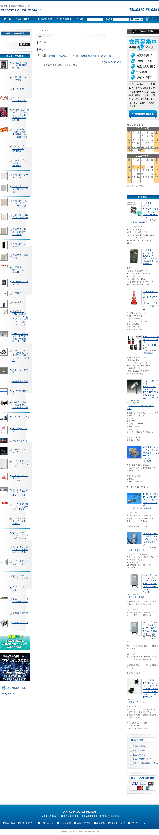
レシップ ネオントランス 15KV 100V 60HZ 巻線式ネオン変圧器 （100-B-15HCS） (150, 583)
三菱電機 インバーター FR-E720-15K (150, 253)
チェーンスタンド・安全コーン (150, 306)
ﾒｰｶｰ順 (74, 55)
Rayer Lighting (19, 440)
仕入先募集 (65, 823)
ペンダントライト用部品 (140, 508)
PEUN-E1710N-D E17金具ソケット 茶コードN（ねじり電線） (151, 500)
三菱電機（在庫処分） (139, 222)
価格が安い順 (87, 55)
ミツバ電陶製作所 (20, 392)
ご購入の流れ (139, 746)
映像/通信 (17, 302)
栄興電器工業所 (20, 381)
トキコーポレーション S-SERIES (20, 148)
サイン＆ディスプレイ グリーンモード (20, 564)
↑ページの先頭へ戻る (111, 61)
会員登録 (100, 823)
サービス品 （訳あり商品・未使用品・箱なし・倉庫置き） (20, 133)
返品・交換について (142, 759)
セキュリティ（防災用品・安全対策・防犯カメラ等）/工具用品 (20, 355)
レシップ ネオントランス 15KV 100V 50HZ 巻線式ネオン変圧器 (150, 628)
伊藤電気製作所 (20, 613)
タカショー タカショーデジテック (20, 601)
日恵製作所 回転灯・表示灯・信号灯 (20, 270)
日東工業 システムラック (20, 244)
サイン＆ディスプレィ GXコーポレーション (20, 492)
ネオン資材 (18, 89)
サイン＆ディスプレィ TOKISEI (20, 478)
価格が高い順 (104, 55)
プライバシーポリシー (142, 823)
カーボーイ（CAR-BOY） (19, 99)
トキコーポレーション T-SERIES (20, 163)
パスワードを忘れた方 (148, 19)
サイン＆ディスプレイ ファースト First (20, 506)
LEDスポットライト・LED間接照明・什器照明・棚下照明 (20, 337)
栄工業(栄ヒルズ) (19, 429)
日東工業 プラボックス (20, 175)
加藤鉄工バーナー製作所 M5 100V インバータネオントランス (151, 539)
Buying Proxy (7, 693)
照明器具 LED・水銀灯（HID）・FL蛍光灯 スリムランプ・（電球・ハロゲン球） (20, 318)
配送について (139, 755)
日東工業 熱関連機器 (20, 256)
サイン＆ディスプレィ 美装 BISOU (20, 521)
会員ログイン (83, 823)
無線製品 (149, 353)
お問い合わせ (47, 823)
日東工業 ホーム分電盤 (20, 78)
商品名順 (63, 55)
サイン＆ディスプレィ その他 (20, 576)
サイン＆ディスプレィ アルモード (20, 464)
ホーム (40, 30)
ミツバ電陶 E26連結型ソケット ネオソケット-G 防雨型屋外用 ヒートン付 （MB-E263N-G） (150, 688)
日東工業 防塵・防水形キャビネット (20, 232)
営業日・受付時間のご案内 (145, 763)
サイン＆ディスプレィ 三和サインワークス (20, 549)
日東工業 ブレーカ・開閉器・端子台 (20, 65)
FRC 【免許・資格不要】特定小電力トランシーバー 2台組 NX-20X (151, 342)
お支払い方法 (139, 750)
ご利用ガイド (28, 823)
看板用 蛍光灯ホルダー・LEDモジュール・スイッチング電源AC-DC (20, 115)
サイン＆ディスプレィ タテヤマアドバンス (20, 535)
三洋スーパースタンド (20, 588)
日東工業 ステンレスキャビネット (20, 189)
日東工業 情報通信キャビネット (20, 217)
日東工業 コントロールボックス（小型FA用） (20, 203)
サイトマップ (118, 823)
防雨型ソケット (136, 702)
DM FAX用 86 (20, 622)
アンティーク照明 (20, 371)
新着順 (52, 55)
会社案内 (10, 823)
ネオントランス (136, 550)
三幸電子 (17, 293)
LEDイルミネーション (20, 450)
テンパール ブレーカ (20, 282)
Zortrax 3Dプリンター (21, 417)
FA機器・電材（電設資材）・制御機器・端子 (20, 405)
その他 (148, 461)
